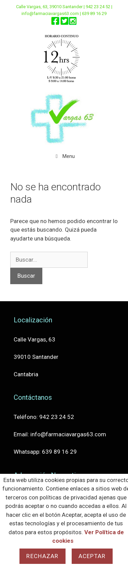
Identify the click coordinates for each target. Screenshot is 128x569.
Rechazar (42, 556)
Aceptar (92, 556)
